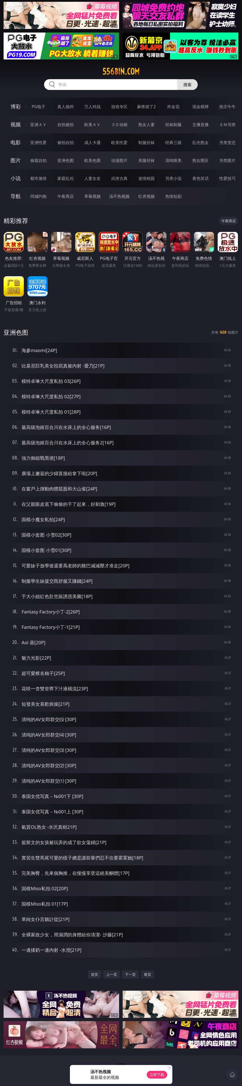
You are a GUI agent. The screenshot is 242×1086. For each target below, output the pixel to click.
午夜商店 (65, 196)
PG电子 (38, 106)
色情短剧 (173, 196)
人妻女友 (92, 178)
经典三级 (173, 142)
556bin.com (121, 71)
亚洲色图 (65, 160)
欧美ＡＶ (92, 124)
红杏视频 (146, 196)
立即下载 (157, 1074)
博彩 (15, 106)
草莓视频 (92, 196)
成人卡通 (92, 142)
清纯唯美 (173, 160)
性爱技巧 (227, 178)
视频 (15, 124)
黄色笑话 (200, 178)
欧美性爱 (119, 142)
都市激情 (38, 178)
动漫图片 (119, 160)
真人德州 (65, 106)
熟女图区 (200, 160)
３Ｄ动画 (119, 124)
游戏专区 (119, 106)
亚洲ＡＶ (38, 124)
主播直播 (200, 124)
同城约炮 (38, 196)
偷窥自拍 (38, 160)
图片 (15, 160)
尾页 (147, 974)
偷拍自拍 (65, 142)
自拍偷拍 (65, 124)
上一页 (111, 974)
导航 (15, 196)
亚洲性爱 (38, 142)
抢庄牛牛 (227, 106)
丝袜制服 (173, 124)
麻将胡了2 (146, 106)
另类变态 (227, 142)
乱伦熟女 (200, 142)
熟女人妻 (146, 124)
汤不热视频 (119, 196)
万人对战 (92, 106)
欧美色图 (92, 160)
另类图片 (227, 160)
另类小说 (173, 178)
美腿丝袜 (146, 160)
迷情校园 (146, 178)
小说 (15, 178)
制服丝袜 (146, 142)
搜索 (187, 84)
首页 (94, 974)
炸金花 (173, 106)
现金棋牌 (200, 106)
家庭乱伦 (65, 178)
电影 (15, 142)
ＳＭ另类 (227, 124)
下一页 (130, 974)
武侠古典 (119, 178)
